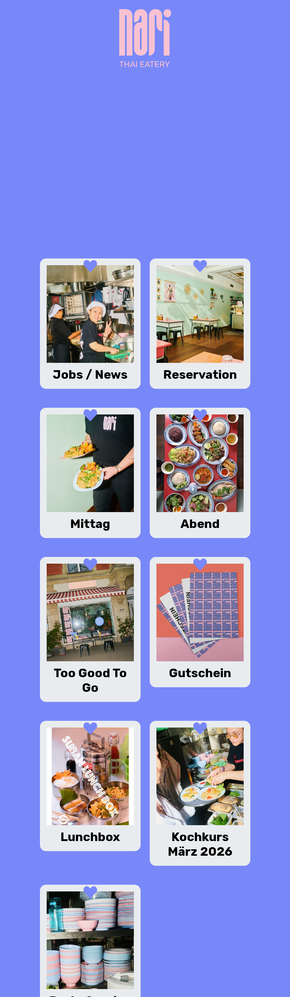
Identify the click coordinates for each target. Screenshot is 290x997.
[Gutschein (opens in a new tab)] (200, 622)
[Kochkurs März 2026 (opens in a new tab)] (200, 793)
